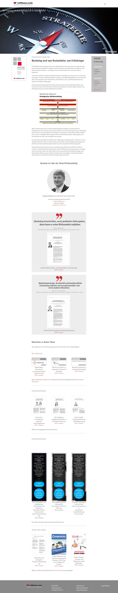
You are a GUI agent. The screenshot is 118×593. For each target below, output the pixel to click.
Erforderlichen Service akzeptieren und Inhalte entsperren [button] (39, 493)
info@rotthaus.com (59, 201)
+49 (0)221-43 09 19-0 (59, 205)
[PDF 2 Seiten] (59, 270)
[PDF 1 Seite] (39, 566)
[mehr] (95, 73)
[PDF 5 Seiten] (39, 425)
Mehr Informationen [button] (39, 479)
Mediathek (35, 381)
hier (56, 429)
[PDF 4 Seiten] (39, 375)
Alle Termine (97, 90)
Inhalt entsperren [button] (39, 484)
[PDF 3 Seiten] (59, 566)
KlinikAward (46, 379)
